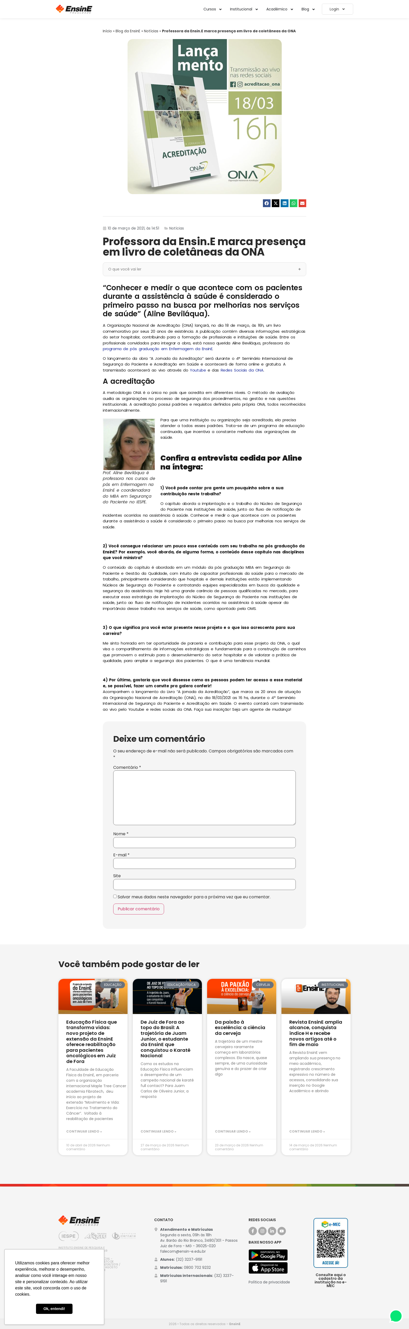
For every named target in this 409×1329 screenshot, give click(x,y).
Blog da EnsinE (128, 31)
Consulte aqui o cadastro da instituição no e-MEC (331, 1280)
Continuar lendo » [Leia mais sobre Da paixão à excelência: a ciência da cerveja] (233, 1131)
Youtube (198, 370)
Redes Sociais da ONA (242, 370)
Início (107, 31)
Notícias (151, 31)
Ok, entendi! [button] (54, 1309)
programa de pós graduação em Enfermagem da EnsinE (157, 348)
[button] (266, 203)
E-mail (121, 855)
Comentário (127, 767)
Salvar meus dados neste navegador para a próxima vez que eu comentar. (194, 897)
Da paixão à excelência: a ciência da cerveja (240, 1027)
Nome (121, 834)
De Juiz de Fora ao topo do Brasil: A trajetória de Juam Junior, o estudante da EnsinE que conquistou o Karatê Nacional (165, 1039)
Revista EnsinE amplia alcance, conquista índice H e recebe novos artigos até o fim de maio (315, 1033)
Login (337, 9)
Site (117, 876)
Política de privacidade (269, 1282)
